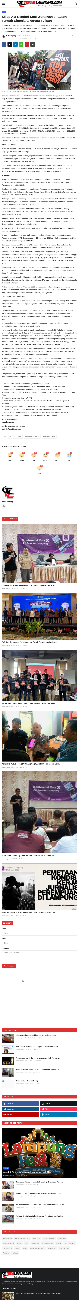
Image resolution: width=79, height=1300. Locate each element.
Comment (5, 948)
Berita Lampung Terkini (22, 1233)
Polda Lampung (47, 1238)
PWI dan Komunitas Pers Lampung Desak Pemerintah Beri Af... (29, 642)
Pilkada (58, 1238)
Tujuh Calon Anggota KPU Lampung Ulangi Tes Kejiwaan (36, 1298)
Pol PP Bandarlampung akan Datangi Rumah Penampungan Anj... (41, 1199)
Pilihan (17, 1243)
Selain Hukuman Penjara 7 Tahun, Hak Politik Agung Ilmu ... (38, 1069)
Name (4, 929)
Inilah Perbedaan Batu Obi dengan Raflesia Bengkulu (36, 1035)
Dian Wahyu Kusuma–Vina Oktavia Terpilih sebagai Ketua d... (28, 585)
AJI (10, 437)
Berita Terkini (52, 1243)
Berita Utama (7, 1233)
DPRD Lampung (69, 1238)
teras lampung (9, 36)
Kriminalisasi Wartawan (32, 437)
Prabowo (6, 1248)
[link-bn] (39, 1003)
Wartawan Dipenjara (49, 437)
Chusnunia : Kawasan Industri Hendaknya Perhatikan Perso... (39, 1177)
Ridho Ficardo (7, 1243)
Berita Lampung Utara (37, 1243)
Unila (25, 1243)
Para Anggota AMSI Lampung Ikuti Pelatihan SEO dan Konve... (29, 703)
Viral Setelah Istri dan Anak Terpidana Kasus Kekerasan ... (38, 1047)
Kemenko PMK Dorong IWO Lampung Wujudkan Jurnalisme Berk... (31, 764)
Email (4, 939)
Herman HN (35, 1238)
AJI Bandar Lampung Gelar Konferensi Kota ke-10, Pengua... (28, 856)
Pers (4, 12)
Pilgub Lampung (8, 1238)
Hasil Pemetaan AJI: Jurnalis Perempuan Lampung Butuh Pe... (29, 912)
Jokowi (19, 1238)
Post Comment (9, 966)
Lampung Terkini (49, 1233)
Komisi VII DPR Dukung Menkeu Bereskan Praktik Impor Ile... (39, 1188)
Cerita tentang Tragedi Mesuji (27, 1081)
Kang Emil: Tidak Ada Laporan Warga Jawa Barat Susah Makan (38, 1288)
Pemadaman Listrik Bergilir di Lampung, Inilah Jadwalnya (38, 1058)
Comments (7, 923)
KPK (26, 1238)
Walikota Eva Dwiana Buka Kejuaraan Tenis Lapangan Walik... (39, 1211)
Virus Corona (62, 1233)
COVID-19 (36, 1233)
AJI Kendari (18, 437)
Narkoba (15, 1248)
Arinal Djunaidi (64, 1243)
